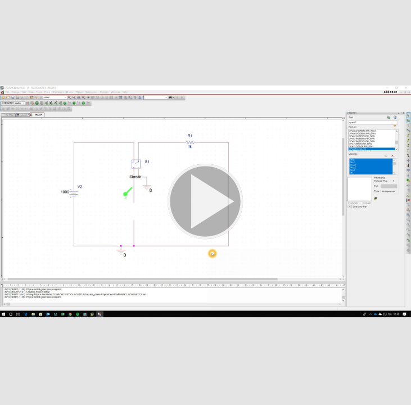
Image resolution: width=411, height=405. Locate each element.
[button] (205, 202)
